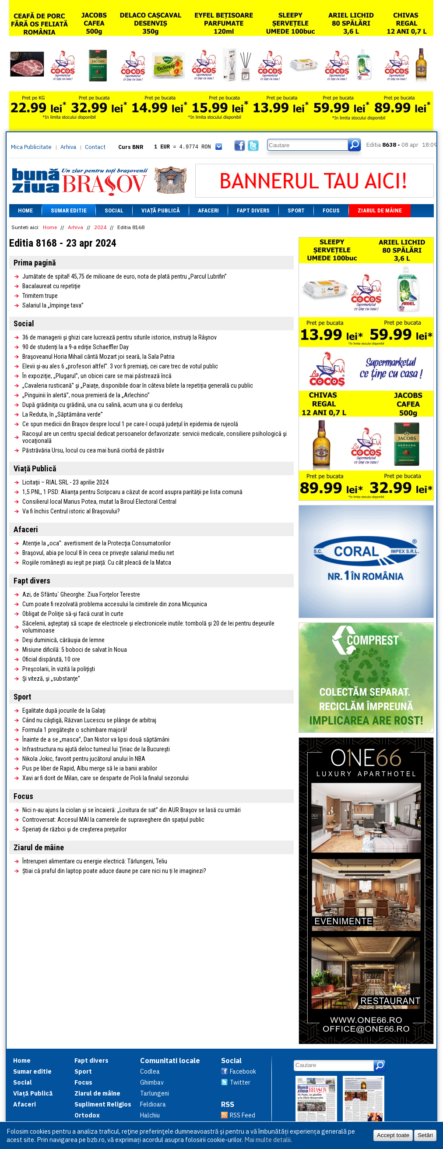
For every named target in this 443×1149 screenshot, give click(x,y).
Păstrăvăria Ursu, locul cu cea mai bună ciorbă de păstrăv (93, 450)
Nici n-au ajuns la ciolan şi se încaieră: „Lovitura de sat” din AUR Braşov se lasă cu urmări (131, 809)
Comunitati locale (170, 1060)
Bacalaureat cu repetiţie (51, 286)
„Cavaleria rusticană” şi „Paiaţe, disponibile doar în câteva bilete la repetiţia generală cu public (137, 385)
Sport (296, 210)
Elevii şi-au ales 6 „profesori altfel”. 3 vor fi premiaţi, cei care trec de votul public (120, 366)
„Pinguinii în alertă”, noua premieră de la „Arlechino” (86, 395)
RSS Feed (242, 1115)
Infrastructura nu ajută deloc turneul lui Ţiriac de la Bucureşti (96, 749)
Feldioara (153, 1104)
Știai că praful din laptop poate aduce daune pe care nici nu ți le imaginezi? (114, 870)
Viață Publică (160, 210)
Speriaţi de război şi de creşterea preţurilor (74, 829)
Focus (331, 210)
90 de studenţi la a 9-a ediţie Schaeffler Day (75, 346)
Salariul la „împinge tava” (53, 305)
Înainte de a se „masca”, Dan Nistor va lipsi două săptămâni (95, 739)
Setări (425, 1135)
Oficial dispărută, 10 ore (51, 659)
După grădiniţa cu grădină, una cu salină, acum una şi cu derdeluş (102, 404)
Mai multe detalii (267, 1139)
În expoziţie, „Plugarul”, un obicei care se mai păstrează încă (97, 375)
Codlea (150, 1071)
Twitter (240, 1082)
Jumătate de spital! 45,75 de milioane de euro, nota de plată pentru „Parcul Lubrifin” (124, 276)
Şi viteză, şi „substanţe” (51, 678)
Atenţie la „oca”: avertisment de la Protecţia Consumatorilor (96, 543)
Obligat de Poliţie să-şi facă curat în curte (72, 613)
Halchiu (150, 1115)
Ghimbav (152, 1082)
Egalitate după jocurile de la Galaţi (63, 710)
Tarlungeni (154, 1093)
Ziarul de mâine (380, 210)
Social (114, 210)
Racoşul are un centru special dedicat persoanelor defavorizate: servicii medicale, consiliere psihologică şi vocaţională (154, 437)
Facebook (243, 1071)
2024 (100, 227)
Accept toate (393, 1135)
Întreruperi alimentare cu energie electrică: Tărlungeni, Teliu (94, 861)
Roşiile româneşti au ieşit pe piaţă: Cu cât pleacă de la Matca (96, 562)
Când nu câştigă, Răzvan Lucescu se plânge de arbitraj (89, 720)
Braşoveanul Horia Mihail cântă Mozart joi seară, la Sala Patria (98, 356)
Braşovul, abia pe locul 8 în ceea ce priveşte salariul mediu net (98, 552)
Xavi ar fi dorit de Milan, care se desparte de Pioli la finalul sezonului (105, 777)
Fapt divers (253, 210)
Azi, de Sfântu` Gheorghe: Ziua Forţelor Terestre (81, 594)
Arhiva (68, 147)
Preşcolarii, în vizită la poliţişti (58, 668)
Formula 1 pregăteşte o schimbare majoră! (74, 729)
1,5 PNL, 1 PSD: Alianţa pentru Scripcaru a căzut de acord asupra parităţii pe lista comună (132, 491)
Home (25, 210)
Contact (95, 147)
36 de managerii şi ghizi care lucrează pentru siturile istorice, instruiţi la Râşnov (119, 337)
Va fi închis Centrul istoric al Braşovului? (71, 511)
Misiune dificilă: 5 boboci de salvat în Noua (74, 649)
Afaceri (208, 210)
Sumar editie (69, 210)
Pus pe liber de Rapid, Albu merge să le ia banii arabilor (89, 768)
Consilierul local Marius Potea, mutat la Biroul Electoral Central (99, 501)
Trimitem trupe (40, 295)
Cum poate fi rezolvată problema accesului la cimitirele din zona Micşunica (114, 604)
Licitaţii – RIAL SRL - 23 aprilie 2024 (65, 482)
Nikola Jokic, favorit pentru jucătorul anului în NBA (83, 758)
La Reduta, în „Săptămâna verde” (62, 414)
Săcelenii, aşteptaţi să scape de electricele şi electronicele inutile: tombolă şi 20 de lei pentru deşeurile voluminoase (148, 627)
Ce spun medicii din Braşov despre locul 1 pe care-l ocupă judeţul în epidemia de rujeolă (130, 424)
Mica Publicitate (31, 147)
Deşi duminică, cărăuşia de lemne (63, 639)
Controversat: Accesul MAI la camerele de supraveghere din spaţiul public (113, 819)
